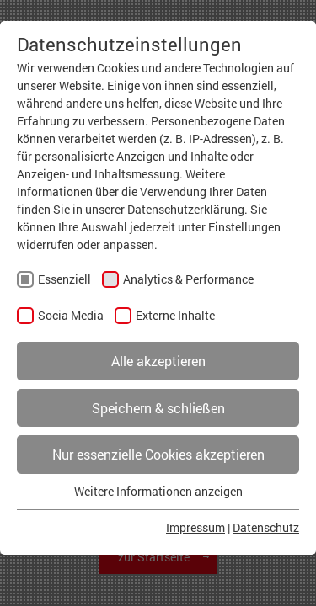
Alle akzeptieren (158, 360)
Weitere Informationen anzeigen (158, 491)
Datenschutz (266, 527)
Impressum (195, 527)
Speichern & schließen (158, 408)
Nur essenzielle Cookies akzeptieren (158, 454)
